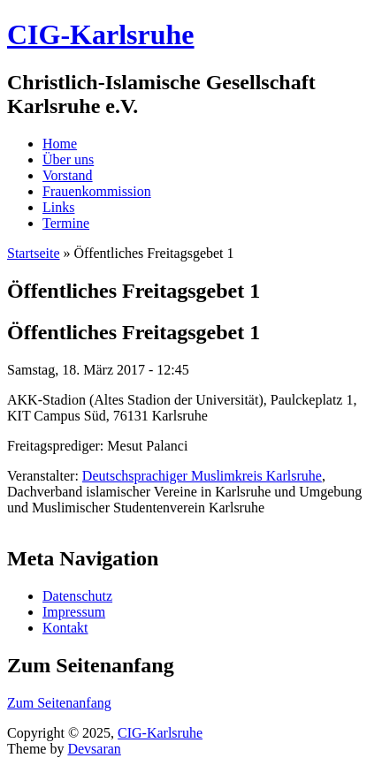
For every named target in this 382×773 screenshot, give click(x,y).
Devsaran (93, 748)
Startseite (33, 253)
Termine (65, 223)
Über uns (68, 159)
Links (58, 207)
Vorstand (67, 175)
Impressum (73, 611)
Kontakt (65, 627)
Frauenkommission (96, 191)
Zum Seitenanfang (59, 702)
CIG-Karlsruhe (160, 732)
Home (59, 143)
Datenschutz (77, 595)
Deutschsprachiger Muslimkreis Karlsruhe (202, 475)
